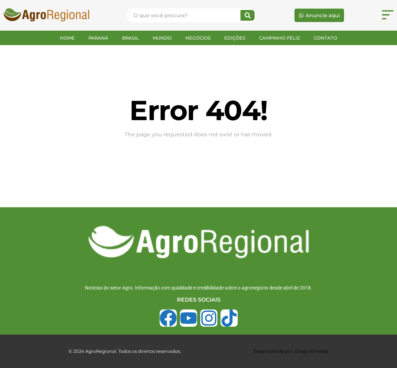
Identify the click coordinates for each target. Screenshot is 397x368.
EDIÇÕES (234, 38)
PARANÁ (98, 38)
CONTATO (325, 38)
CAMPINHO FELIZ (279, 38)
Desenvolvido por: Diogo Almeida (291, 351)
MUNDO (162, 38)
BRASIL (130, 38)
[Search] (247, 15)
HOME (67, 38)
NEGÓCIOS (198, 38)
